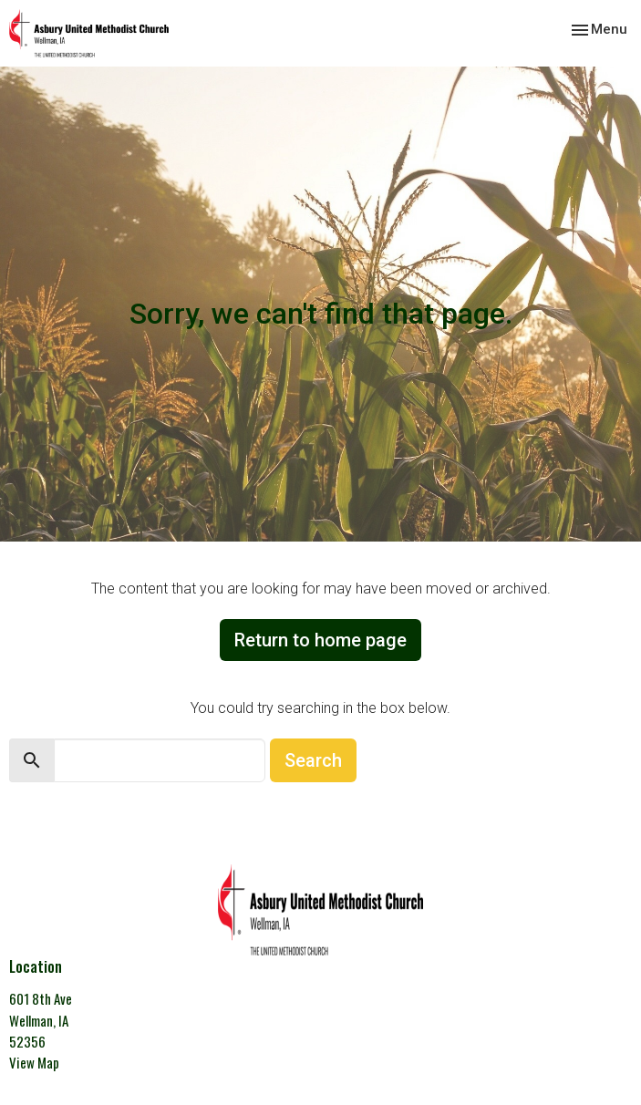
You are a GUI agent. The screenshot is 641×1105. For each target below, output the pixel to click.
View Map (34, 1062)
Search (313, 760)
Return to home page (320, 640)
